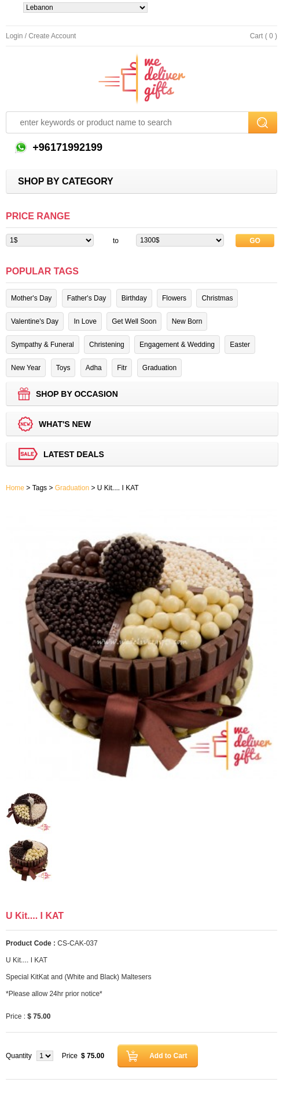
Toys (63, 368)
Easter (240, 345)
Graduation (159, 368)
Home (15, 488)
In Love (84, 321)
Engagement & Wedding (177, 345)
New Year (26, 368)
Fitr (122, 368)
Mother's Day (31, 298)
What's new (65, 424)
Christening (106, 345)
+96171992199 (66, 147)
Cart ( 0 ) (263, 36)
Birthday (134, 298)
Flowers (174, 298)
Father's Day (86, 298)
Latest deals (73, 454)
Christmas (217, 298)
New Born (187, 321)
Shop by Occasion (77, 394)
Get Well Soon (134, 321)
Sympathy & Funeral (42, 345)
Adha (94, 368)
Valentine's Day (34, 321)
